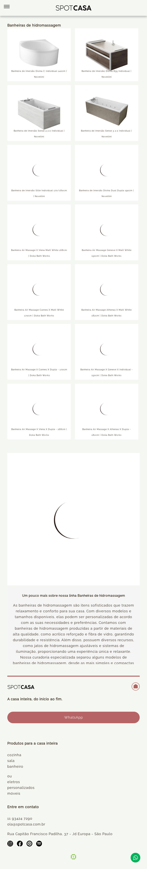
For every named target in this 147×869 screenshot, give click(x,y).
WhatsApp (73, 717)
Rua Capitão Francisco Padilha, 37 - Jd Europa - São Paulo (60, 834)
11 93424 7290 (19, 818)
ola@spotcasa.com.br (26, 824)
